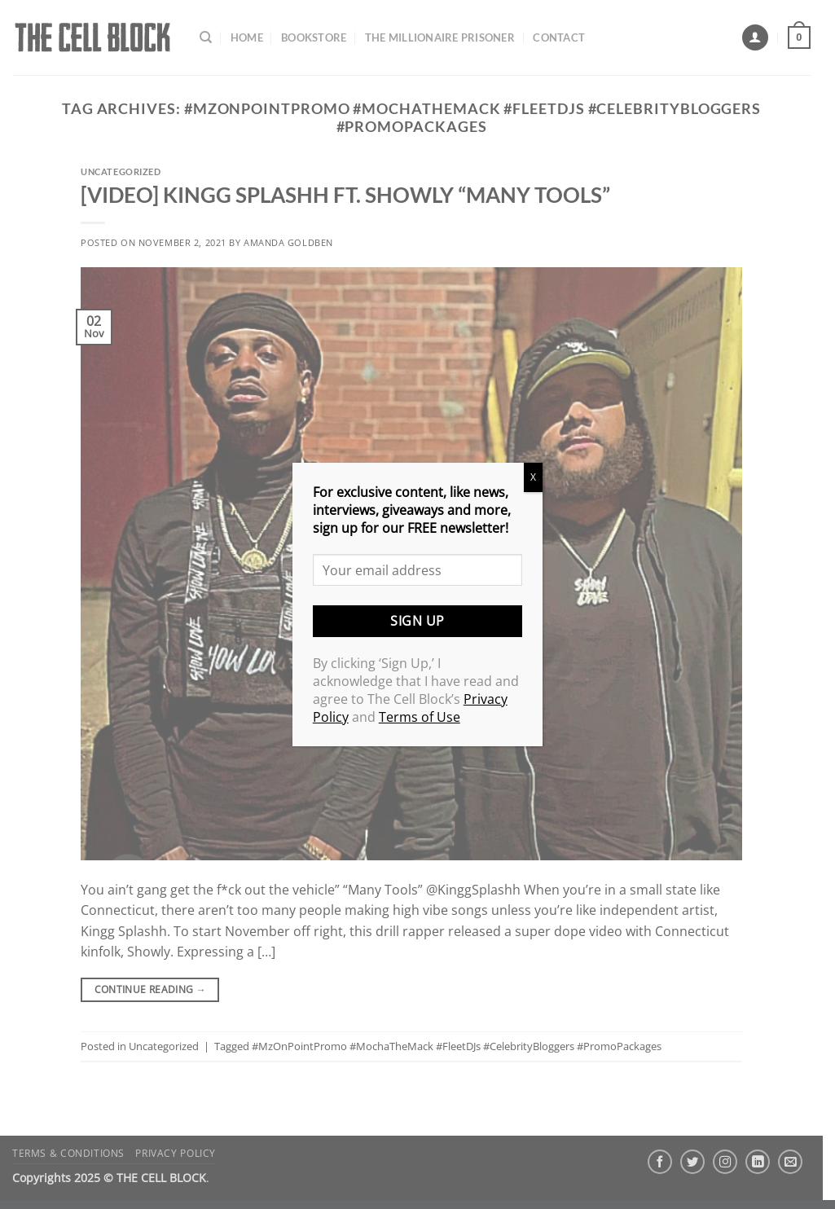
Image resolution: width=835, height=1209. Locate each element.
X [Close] (533, 477)
